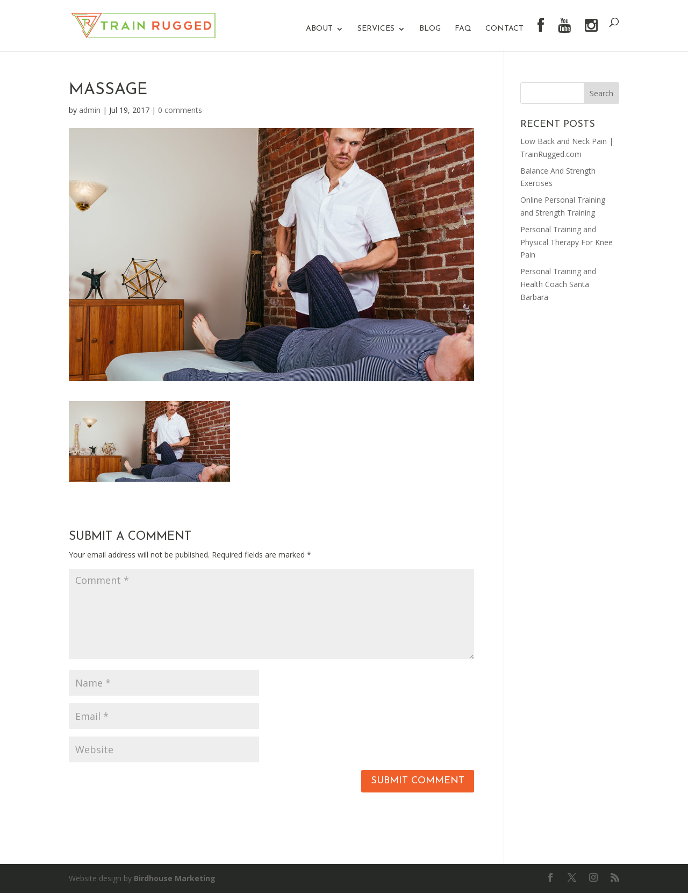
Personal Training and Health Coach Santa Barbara (558, 284)
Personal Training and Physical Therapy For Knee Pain (566, 242)
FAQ (463, 29)
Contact (504, 29)
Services (376, 29)
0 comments (180, 110)
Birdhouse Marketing (175, 878)
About (319, 29)
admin (90, 110)
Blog (430, 29)
